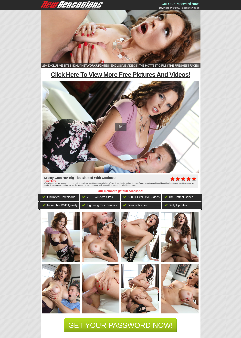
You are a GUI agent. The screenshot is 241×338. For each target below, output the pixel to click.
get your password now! (120, 325)
